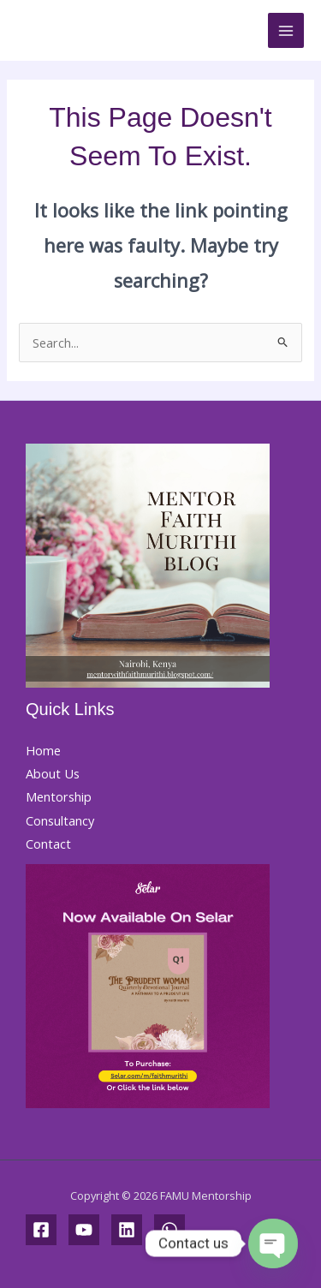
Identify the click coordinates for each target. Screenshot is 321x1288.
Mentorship (59, 796)
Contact (48, 843)
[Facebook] (41, 1229)
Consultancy (60, 820)
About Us (53, 773)
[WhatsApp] (169, 1229)
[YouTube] (83, 1229)
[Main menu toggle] (286, 31)
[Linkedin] (126, 1229)
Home (43, 750)
